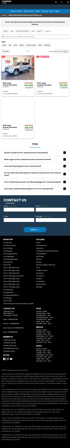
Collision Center (41, 270)
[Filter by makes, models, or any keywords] (35, 37)
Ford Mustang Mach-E (11, 295)
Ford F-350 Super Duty (11, 270)
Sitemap (39, 287)
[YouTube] (11, 358)
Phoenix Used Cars (9, 346)
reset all (48, 31)
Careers (39, 279)
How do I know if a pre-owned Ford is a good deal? (35, 152)
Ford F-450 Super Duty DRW (13, 276)
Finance (39, 259)
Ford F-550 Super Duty (11, 279)
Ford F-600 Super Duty (11, 281)
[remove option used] (39, 31)
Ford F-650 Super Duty (11, 284)
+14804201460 (13, 319)
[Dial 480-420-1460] (62, 2)
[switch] (68, 2)
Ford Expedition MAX (10, 259)
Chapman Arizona (9, 343)
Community (40, 281)
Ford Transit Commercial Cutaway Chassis (18, 304)
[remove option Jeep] (5, 31)
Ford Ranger (7, 298)
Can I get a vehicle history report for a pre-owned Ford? (35, 188)
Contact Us (40, 276)
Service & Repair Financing (45, 265)
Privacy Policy (41, 284)
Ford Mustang (8, 292)
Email (42, 206)
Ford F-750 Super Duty (11, 287)
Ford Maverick (8, 290)
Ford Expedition (8, 256)
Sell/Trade (40, 256)
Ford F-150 (7, 265)
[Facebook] (4, 358)
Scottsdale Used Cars (11, 348)
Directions (39, 273)
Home (4, 15)
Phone (6, 216)
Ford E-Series (8, 248)
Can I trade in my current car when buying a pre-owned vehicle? (35, 182)
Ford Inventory (41, 245)
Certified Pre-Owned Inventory (47, 251)
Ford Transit (7, 301)
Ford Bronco (7, 243)
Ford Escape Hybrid (10, 254)
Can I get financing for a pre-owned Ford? (35, 166)
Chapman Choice (9, 340)
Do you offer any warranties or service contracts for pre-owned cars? (35, 174)
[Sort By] (61, 51)
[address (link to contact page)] (56, 2)
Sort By (51, 51)
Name (10, 206)
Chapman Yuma (9, 351)
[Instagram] (7, 358)
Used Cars (39, 248)
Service (38, 262)
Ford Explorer (8, 262)
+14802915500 (14, 324)
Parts (38, 268)
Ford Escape (7, 251)
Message (43, 216)
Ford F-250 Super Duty (11, 268)
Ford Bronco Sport (9, 245)
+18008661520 (13, 332)
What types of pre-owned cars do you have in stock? (35, 159)
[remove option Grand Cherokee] (22, 31)
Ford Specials (41, 254)
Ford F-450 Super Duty (11, 273)
